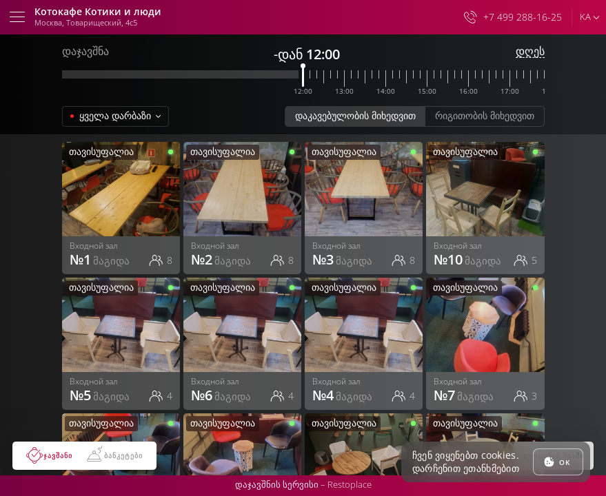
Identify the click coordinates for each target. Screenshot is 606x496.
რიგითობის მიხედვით (484, 115)
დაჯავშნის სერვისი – (303, 484)
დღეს (530, 51)
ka (585, 16)
